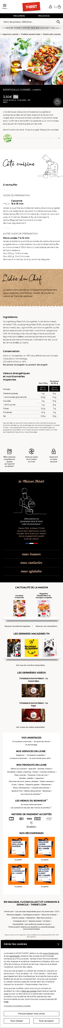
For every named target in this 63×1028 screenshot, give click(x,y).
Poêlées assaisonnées (30, 34)
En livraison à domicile (22, 741)
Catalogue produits (31, 915)
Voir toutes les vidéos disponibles (30, 727)
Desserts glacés (32, 785)
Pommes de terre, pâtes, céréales (23, 781)
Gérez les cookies (49, 915)
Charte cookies (18, 918)
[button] (50, 6)
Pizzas (35, 772)
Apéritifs (32, 769)
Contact (46, 921)
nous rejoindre (31, 571)
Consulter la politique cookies (17, 1006)
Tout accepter (46, 1021)
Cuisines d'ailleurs (47, 772)
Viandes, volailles (26, 778)
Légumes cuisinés (10, 34)
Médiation (30, 918)
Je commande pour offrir (40, 758)
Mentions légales (14, 915)
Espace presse (35, 921)
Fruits (14, 785)
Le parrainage (31, 745)
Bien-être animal (44, 918)
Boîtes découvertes (32, 791)
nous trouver (31, 554)
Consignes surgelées (36, 755)
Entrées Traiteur (45, 769)
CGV (57, 911)
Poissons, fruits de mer (38, 775)
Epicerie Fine (17, 791)
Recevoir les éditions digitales (17, 626)
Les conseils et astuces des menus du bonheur (31, 808)
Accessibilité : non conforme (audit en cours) (31, 924)
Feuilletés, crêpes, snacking (19, 772)
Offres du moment (19, 769)
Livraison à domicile (18, 758)
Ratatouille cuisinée (52, 34)
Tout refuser (16, 1021)
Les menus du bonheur (31, 794)
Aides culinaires (47, 781)
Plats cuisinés (20, 775)
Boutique (47, 791)
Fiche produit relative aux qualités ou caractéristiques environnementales (31, 928)
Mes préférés (19, 16)
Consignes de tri (20, 921)
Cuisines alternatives (40, 788)
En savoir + (31, 826)
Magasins (20, 755)
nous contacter (31, 563)
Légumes (39, 778)
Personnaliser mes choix (31, 1013)
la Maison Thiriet (31, 481)
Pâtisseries (46, 785)
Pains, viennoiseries (21, 788)
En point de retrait (42, 741)
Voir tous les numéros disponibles (30, 665)
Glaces (21, 785)
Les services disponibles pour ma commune (34, 911)
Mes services (44, 16)
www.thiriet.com (50, 953)
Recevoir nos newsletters (46, 626)
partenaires (14, 956)
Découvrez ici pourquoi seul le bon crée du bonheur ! (31, 522)
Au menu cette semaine (31, 804)
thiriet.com (9, 911)
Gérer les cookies (28, 991)
